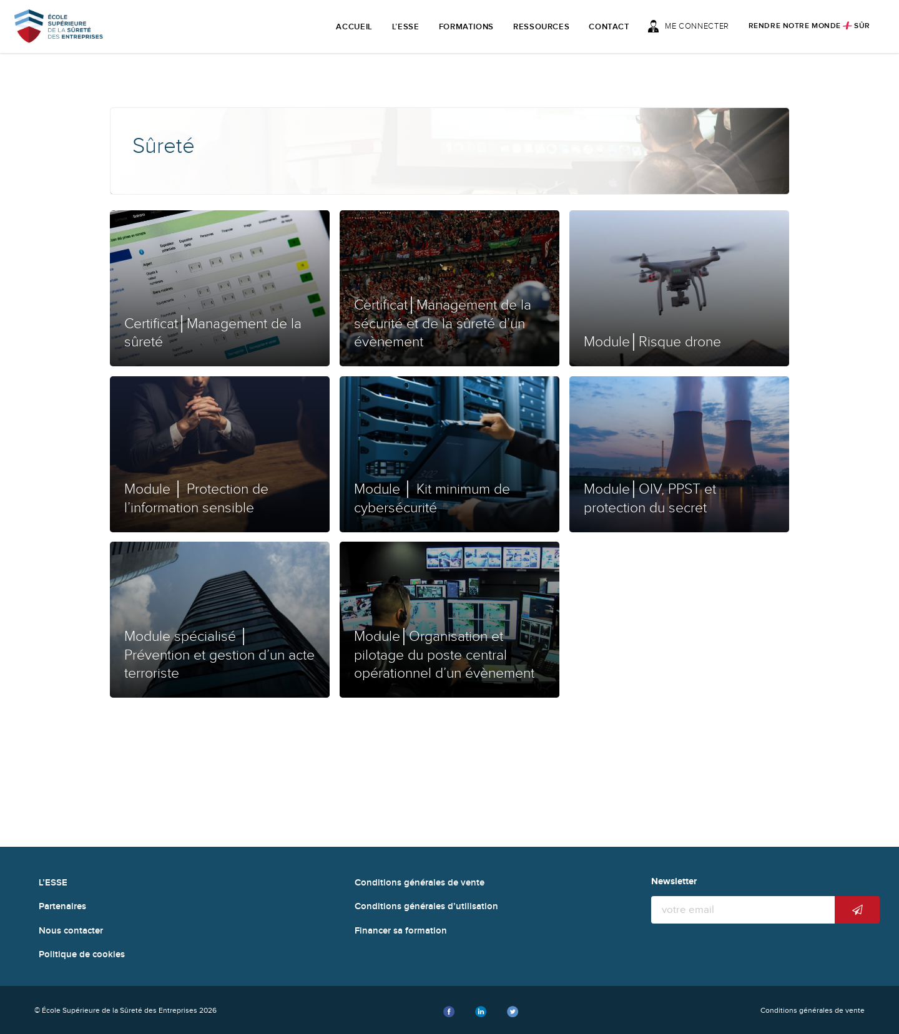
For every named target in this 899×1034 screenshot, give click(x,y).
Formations (466, 27)
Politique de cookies (82, 954)
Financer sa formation (401, 931)
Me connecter (688, 26)
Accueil (354, 27)
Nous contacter (71, 931)
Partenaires (62, 906)
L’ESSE (406, 27)
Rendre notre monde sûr (809, 25)
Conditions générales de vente (419, 883)
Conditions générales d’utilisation (426, 906)
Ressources (541, 27)
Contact (609, 27)
